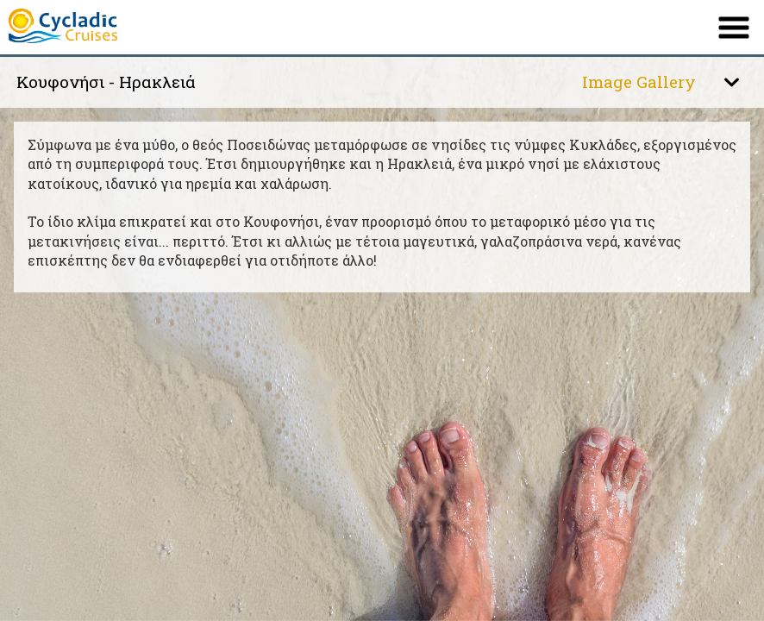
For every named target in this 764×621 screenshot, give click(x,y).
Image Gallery (639, 81)
